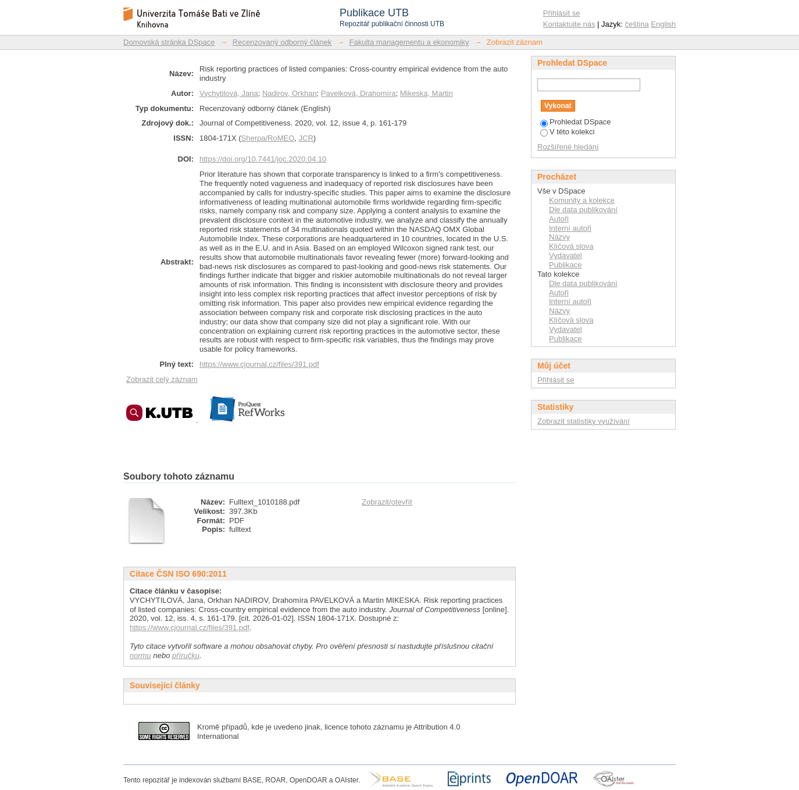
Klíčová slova (571, 246)
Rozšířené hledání (568, 146)
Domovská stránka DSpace (169, 42)
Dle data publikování (583, 209)
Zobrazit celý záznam (162, 379)
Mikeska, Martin (426, 93)
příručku (185, 655)
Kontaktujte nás (569, 24)
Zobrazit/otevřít (387, 502)
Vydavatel (565, 255)
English (663, 24)
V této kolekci (567, 131)
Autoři (559, 219)
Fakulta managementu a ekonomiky (409, 42)
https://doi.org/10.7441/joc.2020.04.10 (262, 159)
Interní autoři (570, 228)
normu (140, 655)
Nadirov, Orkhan (289, 93)
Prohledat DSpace (575, 121)
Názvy (559, 237)
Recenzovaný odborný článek (282, 42)
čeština (637, 24)
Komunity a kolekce (582, 200)
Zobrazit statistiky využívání (583, 421)
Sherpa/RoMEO (268, 138)
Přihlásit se (561, 13)
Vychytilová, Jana (228, 93)
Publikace (565, 264)
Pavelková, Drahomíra (358, 93)
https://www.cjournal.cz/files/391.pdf (259, 364)
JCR (306, 138)
